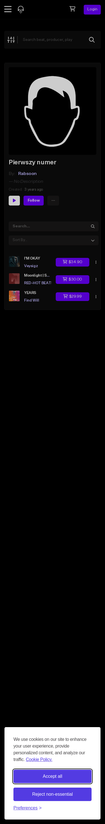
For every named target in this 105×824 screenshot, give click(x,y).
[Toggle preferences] (27, 808)
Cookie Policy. (39, 759)
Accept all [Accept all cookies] (52, 776)
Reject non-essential (52, 794)
